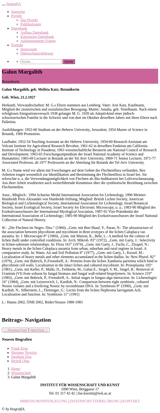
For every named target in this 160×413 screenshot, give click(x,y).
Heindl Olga (20, 361)
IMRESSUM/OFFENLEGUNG (43, 401)
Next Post (39, 330)
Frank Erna (19, 348)
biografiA (14, 4)
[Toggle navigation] (4, 5)
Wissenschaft (21, 373)
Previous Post (15, 330)
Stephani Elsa (21, 357)
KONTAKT (131, 401)
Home (15, 369)
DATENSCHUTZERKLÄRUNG (95, 401)
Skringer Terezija (24, 352)
